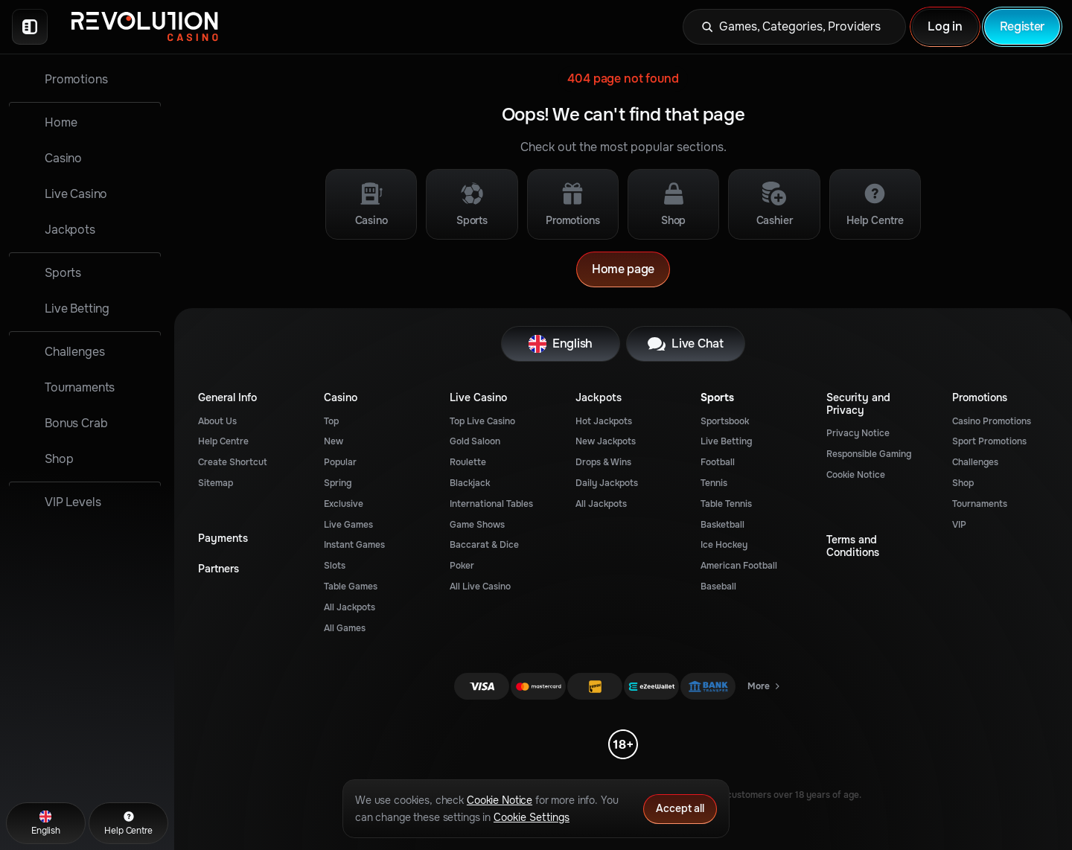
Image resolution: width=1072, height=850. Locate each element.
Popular (340, 462)
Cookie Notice (855, 475)
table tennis (726, 504)
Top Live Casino (482, 421)
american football (739, 566)
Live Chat (685, 344)
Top (331, 421)
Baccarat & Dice (484, 545)
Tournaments (979, 504)
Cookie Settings (532, 817)
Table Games (350, 586)
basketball (722, 525)
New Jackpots (605, 441)
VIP (959, 525)
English (561, 344)
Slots (334, 566)
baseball (718, 586)
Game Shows (477, 525)
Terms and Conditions (852, 546)
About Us (217, 421)
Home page (623, 269)
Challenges (975, 462)
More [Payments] (764, 689)
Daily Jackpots (606, 483)
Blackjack (470, 483)
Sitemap (215, 483)
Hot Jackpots (603, 421)
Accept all (680, 808)
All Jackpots (349, 607)
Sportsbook (725, 421)
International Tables (491, 504)
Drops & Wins (603, 462)
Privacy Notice (858, 433)
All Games (345, 628)
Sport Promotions (989, 441)
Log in (945, 26)
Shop (963, 483)
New (333, 441)
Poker (462, 566)
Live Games (348, 525)
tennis (714, 483)
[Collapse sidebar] (30, 27)
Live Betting (726, 441)
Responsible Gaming (868, 454)
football (718, 462)
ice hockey (724, 545)
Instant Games (354, 545)
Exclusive (343, 504)
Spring (337, 483)
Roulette (468, 462)
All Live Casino (480, 586)
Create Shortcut (232, 462)
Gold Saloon (475, 441)
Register (1022, 26)
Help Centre (223, 441)
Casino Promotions (991, 421)
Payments (223, 538)
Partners (218, 569)
